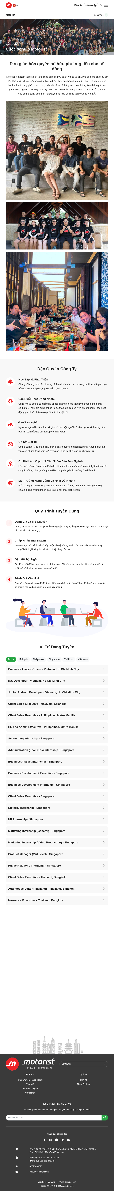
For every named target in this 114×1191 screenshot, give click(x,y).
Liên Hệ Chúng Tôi (30, 1088)
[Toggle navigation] (106, 15)
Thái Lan (68, 659)
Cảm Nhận (30, 1093)
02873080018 (36, 1166)
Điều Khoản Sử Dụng (46, 1182)
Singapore (54, 659)
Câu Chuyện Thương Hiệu (30, 1080)
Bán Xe (78, 5)
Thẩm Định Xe (84, 1084)
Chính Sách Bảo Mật (67, 1182)
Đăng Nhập (91, 5)
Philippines (38, 659)
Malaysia (23, 659)
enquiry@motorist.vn (39, 1172)
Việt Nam (83, 659)
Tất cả (11, 659)
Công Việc (30, 1084)
